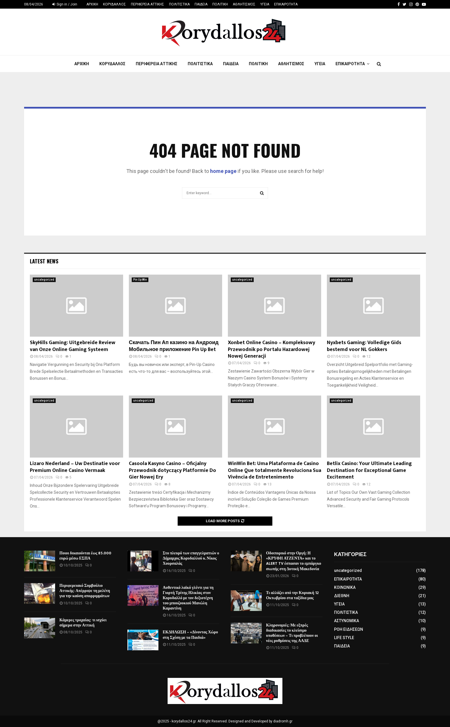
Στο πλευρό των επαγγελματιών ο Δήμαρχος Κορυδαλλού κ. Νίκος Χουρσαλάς (191, 558)
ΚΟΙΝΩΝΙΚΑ (345, 587)
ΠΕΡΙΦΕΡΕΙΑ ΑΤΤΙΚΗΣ (147, 4)
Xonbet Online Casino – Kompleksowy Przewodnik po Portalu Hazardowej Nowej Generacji (271, 349)
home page (223, 171)
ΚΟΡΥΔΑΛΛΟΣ (114, 4)
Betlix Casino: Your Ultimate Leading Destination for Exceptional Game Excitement (369, 470)
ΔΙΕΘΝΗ (341, 595)
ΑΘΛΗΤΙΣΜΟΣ (244, 4)
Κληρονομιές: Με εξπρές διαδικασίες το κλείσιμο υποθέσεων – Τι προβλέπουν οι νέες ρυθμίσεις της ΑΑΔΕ (292, 633)
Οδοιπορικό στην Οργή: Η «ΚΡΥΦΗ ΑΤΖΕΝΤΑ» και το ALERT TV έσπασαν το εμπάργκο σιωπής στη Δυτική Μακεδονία (293, 561)
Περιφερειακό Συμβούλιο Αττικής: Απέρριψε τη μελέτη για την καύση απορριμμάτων (84, 590)
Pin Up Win (140, 279)
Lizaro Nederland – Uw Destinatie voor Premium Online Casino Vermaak (75, 467)
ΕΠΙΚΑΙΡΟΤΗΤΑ (286, 4)
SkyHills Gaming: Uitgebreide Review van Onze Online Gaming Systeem (72, 346)
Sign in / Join (64, 4)
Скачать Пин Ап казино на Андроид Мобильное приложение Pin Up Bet (173, 346)
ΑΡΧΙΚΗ (92, 4)
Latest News (44, 261)
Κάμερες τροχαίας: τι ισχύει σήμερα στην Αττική (82, 622)
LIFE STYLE (344, 637)
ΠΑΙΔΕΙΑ (201, 4)
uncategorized (44, 279)
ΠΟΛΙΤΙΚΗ (220, 4)
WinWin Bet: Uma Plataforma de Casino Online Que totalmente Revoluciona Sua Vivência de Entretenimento (274, 470)
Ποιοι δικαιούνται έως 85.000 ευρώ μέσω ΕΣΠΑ (85, 556)
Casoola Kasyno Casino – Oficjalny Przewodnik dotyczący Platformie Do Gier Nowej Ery (172, 470)
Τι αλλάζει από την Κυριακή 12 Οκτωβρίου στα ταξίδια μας (292, 595)
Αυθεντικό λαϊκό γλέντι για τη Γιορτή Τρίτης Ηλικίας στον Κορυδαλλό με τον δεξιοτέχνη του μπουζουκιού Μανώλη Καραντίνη (188, 598)
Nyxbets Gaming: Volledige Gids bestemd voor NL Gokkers (364, 346)
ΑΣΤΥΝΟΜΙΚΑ (346, 620)
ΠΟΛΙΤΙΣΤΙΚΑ (179, 4)
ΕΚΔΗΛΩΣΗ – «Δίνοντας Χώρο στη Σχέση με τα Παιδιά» (190, 635)
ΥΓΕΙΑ (264, 4)
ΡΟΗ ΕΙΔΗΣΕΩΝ (348, 629)
